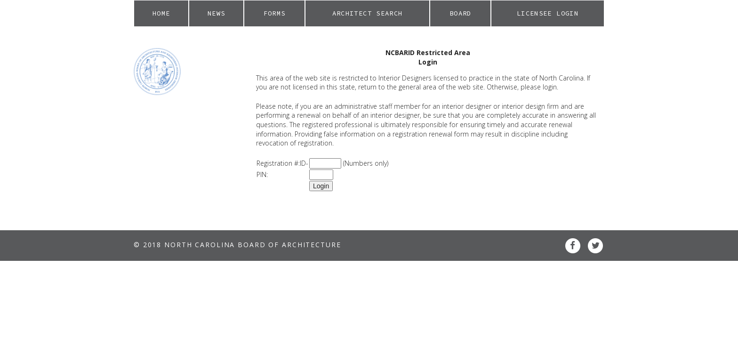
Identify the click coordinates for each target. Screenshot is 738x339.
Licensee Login (547, 13)
